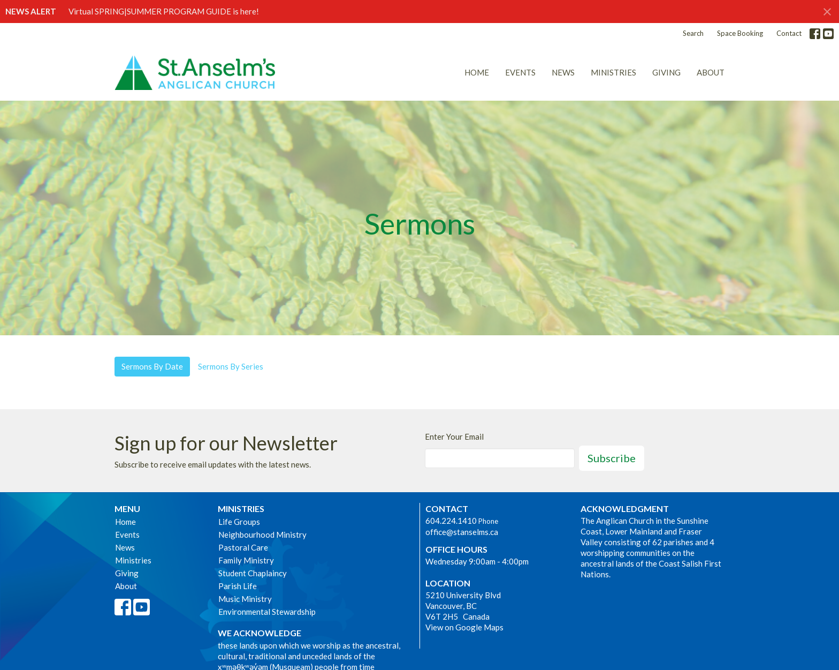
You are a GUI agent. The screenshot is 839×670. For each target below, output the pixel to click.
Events (520, 72)
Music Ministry (245, 599)
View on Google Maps (464, 627)
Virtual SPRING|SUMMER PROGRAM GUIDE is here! (163, 11)
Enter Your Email (454, 436)
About (710, 72)
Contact (789, 33)
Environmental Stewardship (267, 611)
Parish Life (237, 586)
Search (693, 33)
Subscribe (612, 457)
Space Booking (740, 33)
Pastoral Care (243, 547)
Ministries (613, 72)
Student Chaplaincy (252, 573)
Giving (666, 72)
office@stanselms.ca (461, 532)
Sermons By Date (152, 366)
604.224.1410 (451, 520)
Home (476, 72)
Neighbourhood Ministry (262, 534)
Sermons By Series (230, 366)
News (563, 72)
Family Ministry (246, 560)
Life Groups (239, 521)
